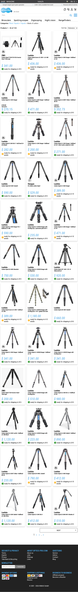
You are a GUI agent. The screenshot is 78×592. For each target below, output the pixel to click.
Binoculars (6, 20)
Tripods (23, 23)
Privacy (4, 557)
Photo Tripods (14, 23)
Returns (29, 580)
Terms (4, 553)
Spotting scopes (21, 20)
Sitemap (30, 557)
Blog (54, 559)
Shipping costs (32, 578)
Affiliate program (58, 575)
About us (30, 553)
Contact (55, 557)
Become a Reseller (59, 577)
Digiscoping (36, 20)
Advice (55, 555)
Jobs (28, 555)
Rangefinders (65, 20)
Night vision (50, 20)
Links (29, 559)
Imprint (4, 555)
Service (55, 553)
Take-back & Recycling (9, 559)
